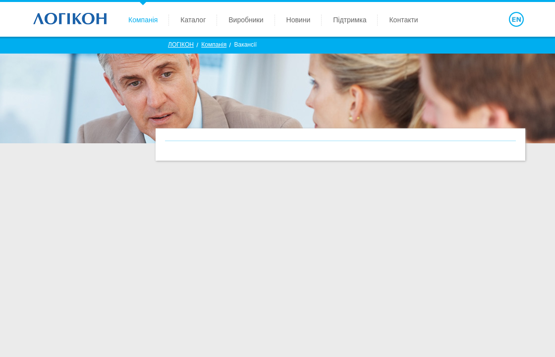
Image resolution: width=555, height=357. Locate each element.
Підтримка (349, 20)
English (516, 19)
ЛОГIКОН (181, 44)
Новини (298, 20)
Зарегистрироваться (463, 19)
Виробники (245, 20)
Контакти (403, 20)
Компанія (143, 20)
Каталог (193, 20)
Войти (481, 19)
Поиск (499, 19)
